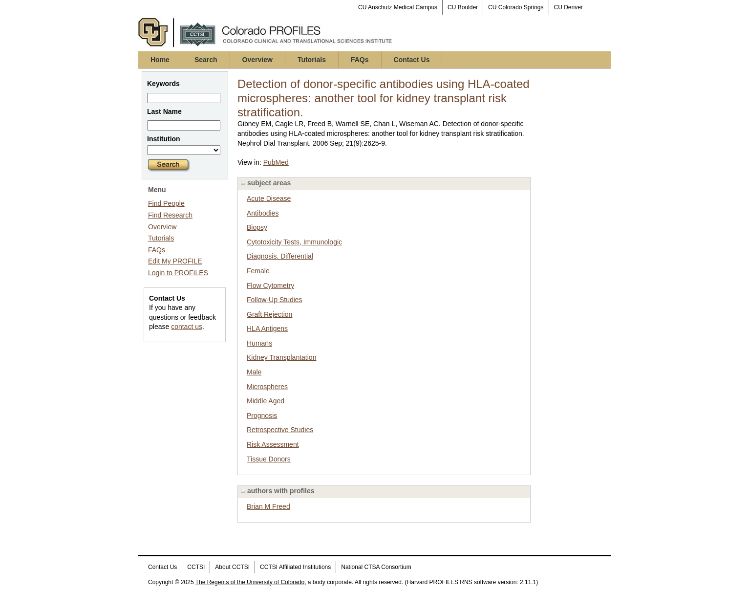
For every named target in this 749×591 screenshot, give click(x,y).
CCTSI (196, 567)
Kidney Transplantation (281, 357)
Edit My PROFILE (175, 261)
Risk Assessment (273, 444)
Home (160, 60)
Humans (259, 343)
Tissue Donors (269, 459)
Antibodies (262, 213)
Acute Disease (269, 198)
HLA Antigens (267, 328)
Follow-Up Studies (274, 300)
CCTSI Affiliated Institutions (295, 567)
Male (254, 372)
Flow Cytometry (270, 285)
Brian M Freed (268, 506)
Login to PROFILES (178, 273)
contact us (186, 326)
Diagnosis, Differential (280, 256)
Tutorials (312, 60)
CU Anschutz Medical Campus (397, 7)
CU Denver (568, 7)
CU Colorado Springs (515, 7)
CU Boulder (463, 7)
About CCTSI (232, 567)
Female (258, 271)
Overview (257, 60)
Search (205, 60)
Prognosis (262, 415)
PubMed (276, 162)
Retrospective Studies (280, 430)
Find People (166, 203)
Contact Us (412, 60)
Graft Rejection (269, 314)
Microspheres (267, 387)
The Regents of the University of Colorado (249, 582)
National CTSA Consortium (376, 567)
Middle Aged (265, 401)
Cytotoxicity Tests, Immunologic (294, 242)
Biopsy (257, 227)
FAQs (360, 60)
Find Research (170, 215)
